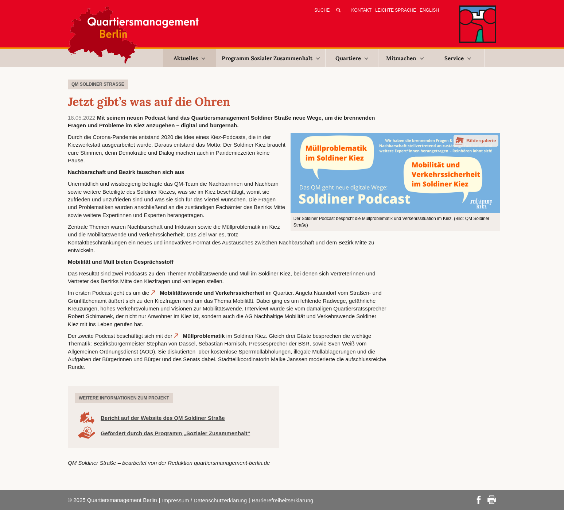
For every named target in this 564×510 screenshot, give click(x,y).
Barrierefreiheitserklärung (282, 500)
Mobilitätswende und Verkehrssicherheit (212, 293)
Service (457, 58)
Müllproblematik (204, 336)
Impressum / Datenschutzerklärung (204, 500)
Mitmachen (405, 58)
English (429, 10)
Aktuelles (189, 58)
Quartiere (351, 58)
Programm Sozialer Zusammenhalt (271, 58)
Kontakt (361, 10)
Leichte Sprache (395, 10)
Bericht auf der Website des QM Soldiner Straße (163, 418)
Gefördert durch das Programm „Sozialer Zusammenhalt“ (175, 433)
